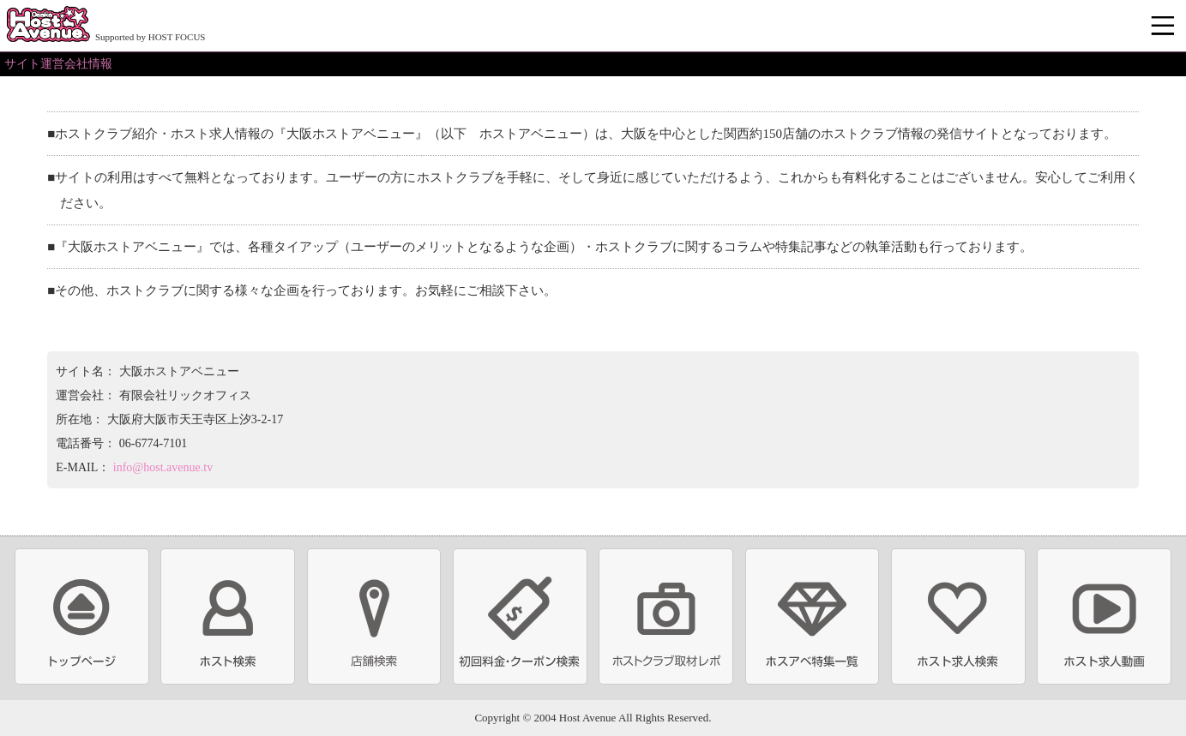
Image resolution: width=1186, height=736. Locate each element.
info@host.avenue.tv (163, 467)
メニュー (1164, 26)
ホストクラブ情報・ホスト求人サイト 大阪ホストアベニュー (48, 25)
